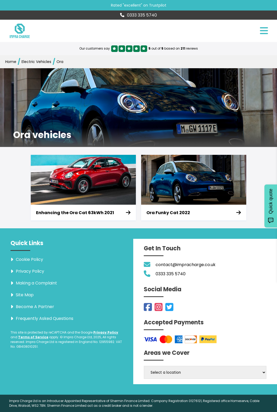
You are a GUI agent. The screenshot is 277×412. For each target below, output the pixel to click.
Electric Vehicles (36, 61)
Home (10, 61)
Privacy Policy (105, 332)
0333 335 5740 (138, 15)
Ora (60, 61)
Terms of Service (33, 337)
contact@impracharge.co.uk (186, 265)
